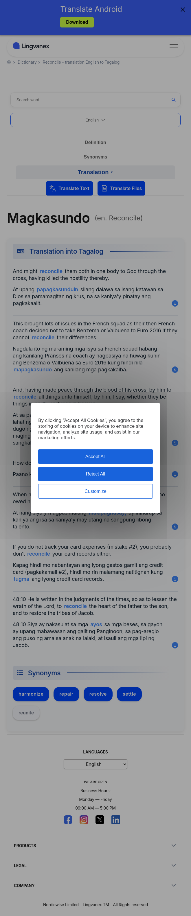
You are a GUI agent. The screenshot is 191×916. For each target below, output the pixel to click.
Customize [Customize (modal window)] (95, 491)
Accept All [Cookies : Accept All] (95, 456)
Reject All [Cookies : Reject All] (95, 473)
